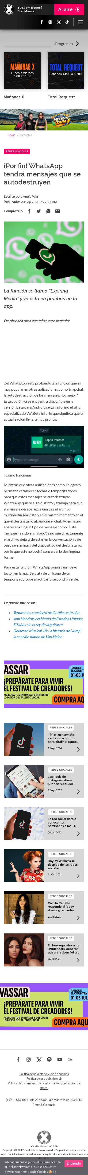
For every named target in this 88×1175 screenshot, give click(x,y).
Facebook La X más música (41, 22)
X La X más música (58, 22)
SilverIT (54, 1161)
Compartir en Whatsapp (48, 211)
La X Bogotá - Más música (9, 9)
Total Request (61, 97)
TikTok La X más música (67, 22)
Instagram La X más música (50, 22)
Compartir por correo (57, 211)
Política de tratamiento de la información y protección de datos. (44, 1086)
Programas (64, 43)
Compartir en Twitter (39, 211)
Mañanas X (14, 97)
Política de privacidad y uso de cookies (44, 1074)
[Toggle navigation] (80, 22)
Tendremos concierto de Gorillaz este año (46, 612)
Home (11, 135)
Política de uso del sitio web (44, 1078)
